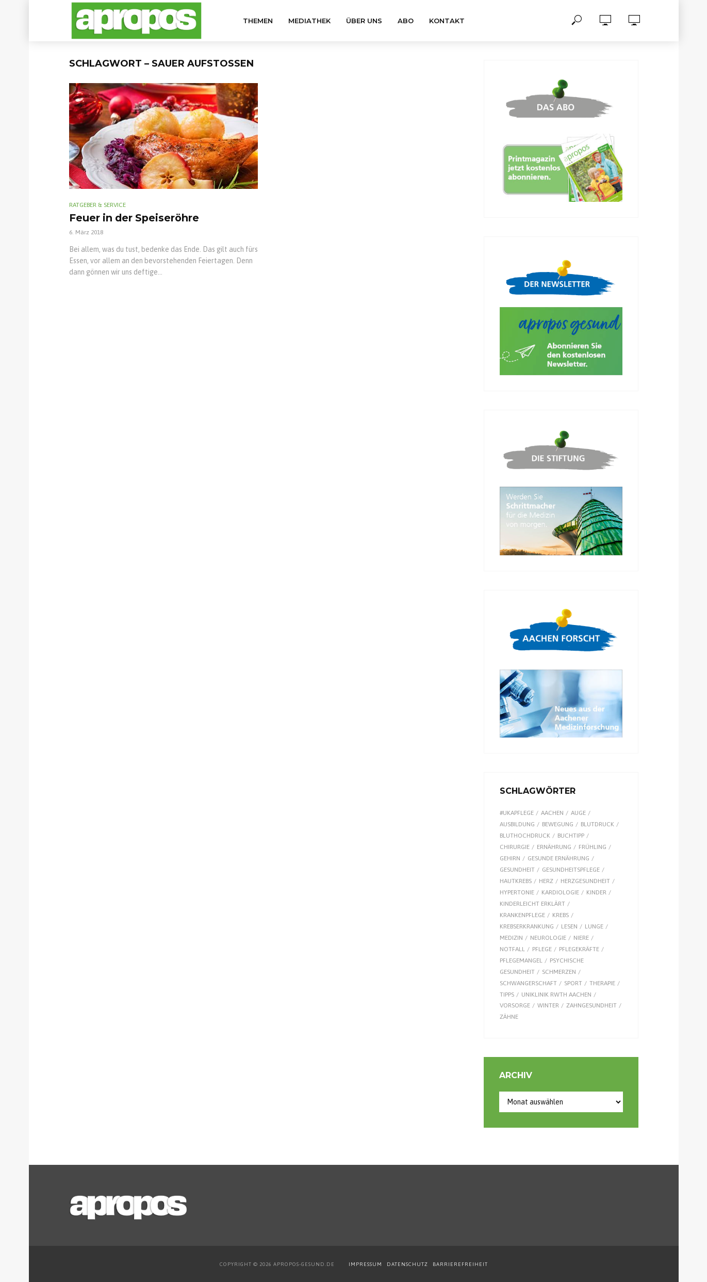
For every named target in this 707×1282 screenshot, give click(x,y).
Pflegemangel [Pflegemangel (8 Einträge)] (521, 960)
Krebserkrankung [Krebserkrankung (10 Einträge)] (527, 926)
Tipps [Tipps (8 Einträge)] (507, 994)
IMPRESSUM (365, 1264)
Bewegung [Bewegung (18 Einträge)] (557, 824)
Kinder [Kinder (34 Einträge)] (596, 892)
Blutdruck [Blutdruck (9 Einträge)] (597, 824)
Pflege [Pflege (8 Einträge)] (542, 949)
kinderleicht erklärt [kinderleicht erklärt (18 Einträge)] (532, 903)
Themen (258, 21)
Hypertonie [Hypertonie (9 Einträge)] (517, 892)
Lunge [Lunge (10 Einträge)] (594, 926)
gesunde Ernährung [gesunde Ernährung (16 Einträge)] (558, 858)
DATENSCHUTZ (408, 1264)
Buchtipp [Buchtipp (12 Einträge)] (570, 835)
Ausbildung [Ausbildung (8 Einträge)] (517, 824)
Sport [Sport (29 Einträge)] (573, 983)
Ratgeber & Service (97, 205)
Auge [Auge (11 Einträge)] (578, 812)
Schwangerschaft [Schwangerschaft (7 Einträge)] (528, 983)
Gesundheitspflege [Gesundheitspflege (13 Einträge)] (571, 869)
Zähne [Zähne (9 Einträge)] (509, 1016)
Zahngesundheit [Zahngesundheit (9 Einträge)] (591, 1005)
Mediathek (309, 21)
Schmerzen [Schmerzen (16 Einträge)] (559, 971)
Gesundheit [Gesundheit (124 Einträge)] (517, 869)
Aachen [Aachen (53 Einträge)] (552, 812)
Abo (406, 21)
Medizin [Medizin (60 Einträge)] (511, 937)
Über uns (364, 21)
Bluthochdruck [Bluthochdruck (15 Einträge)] (525, 835)
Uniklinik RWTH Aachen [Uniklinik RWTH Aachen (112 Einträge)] (556, 994)
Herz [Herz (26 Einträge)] (546, 881)
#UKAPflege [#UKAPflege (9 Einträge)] (517, 812)
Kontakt (447, 21)
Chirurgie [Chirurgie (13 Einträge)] (515, 847)
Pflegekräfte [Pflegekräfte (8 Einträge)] (579, 949)
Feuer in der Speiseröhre (151, 219)
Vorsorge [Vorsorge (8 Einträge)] (515, 1005)
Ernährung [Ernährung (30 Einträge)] (554, 847)
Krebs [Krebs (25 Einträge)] (560, 915)
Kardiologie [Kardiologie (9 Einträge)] (560, 892)
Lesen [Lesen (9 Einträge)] (569, 926)
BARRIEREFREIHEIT (460, 1264)
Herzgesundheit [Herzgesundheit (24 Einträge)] (585, 881)
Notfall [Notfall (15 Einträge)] (512, 949)
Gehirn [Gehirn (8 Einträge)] (510, 858)
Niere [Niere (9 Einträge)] (581, 937)
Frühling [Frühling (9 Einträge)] (592, 847)
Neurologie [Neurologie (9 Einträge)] (548, 937)
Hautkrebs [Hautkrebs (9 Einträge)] (516, 881)
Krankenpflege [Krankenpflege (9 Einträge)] (522, 915)
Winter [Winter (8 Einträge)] (548, 1005)
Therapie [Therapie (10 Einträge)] (602, 983)
